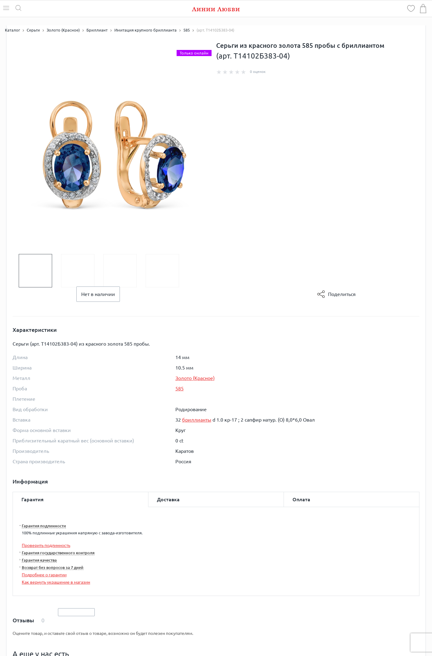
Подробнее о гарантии (44, 574)
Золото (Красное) (195, 378)
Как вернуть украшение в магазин (56, 582)
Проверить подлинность (46, 545)
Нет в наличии (98, 294)
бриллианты (196, 420)
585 (179, 388)
